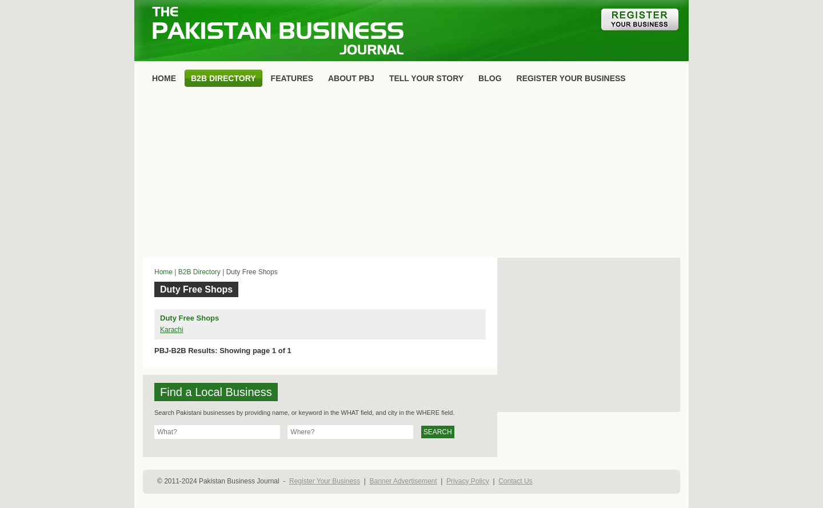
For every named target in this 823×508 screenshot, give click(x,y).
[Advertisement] (411, 175)
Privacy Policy (467, 481)
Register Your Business (324, 481)
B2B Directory (199, 272)
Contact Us (515, 481)
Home (163, 272)
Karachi (171, 330)
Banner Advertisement (403, 481)
